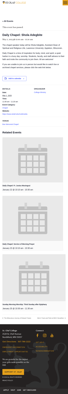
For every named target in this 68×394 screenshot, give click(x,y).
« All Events (7, 21)
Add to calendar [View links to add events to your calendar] (15, 78)
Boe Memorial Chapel (10, 124)
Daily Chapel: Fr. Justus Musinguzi (16, 186)
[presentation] (33, 159)
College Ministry (40, 92)
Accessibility (41, 347)
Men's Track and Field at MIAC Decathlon (50, 318)
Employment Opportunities (15, 352)
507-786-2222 (24, 341)
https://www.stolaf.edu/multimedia (14, 114)
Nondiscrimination (45, 351)
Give (19, 390)
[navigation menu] (65, 2)
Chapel (5, 108)
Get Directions (9, 341)
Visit (13, 390)
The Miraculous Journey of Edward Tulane (17, 318)
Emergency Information (13, 347)
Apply (6, 390)
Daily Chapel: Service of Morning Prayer (18, 244)
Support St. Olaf (13, 372)
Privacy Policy (7, 380)
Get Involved (29, 390)
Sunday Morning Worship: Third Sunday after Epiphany (25, 304)
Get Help (40, 342)
